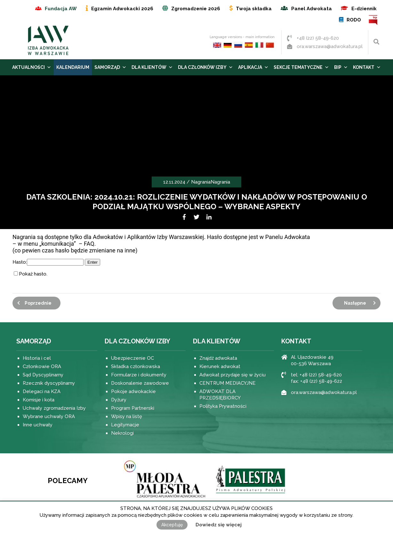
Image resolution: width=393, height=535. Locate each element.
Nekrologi (122, 433)
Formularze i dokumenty (138, 375)
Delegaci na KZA (41, 391)
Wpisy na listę (126, 416)
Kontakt (367, 67)
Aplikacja (253, 67)
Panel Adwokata (311, 9)
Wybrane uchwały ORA (49, 416)
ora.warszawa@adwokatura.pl (330, 46)
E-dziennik (364, 9)
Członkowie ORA (42, 366)
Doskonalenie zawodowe (140, 383)
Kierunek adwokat (219, 366)
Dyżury (118, 400)
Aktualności (31, 67)
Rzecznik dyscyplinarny (49, 383)
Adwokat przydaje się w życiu (232, 375)
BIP (373, 20)
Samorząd (110, 67)
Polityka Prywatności (222, 406)
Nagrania (201, 182)
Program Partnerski (132, 408)
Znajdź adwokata (218, 358)
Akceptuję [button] (172, 524)
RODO (354, 20)
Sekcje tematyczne (301, 67)
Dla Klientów (152, 67)
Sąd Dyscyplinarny (43, 375)
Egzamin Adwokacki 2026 (122, 9)
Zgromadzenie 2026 (195, 9)
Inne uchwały (37, 425)
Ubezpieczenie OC (132, 358)
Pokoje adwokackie (133, 391)
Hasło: (48, 262)
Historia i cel (37, 358)
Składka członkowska (135, 366)
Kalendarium (72, 67)
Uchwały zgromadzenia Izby (54, 408)
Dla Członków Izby (205, 67)
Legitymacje (125, 425)
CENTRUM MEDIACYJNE (227, 383)
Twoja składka (254, 9)
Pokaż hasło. (33, 274)
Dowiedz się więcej (219, 525)
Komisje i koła (38, 400)
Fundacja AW (61, 9)
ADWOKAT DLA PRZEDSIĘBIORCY (220, 395)
